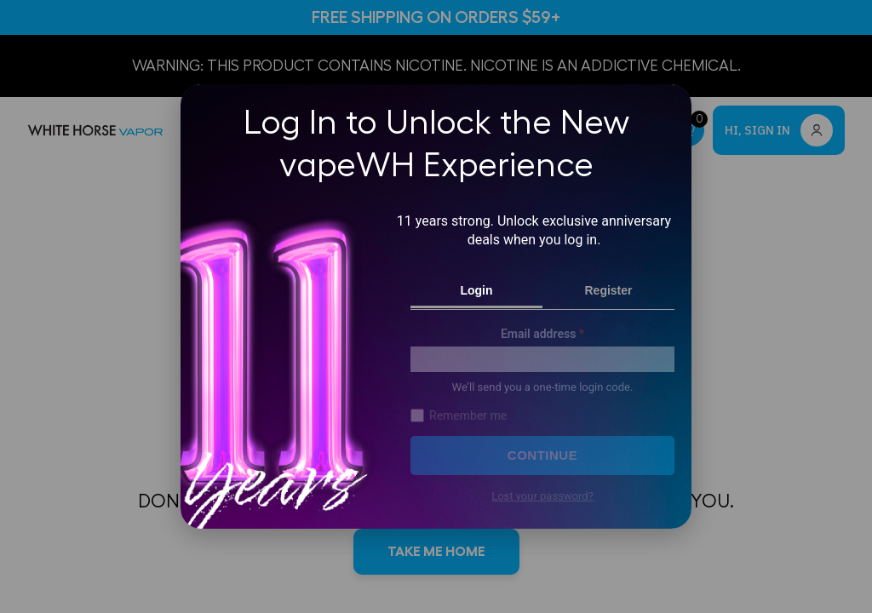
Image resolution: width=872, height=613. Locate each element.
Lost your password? (542, 496)
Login (476, 290)
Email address (542, 334)
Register (608, 290)
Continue (542, 455)
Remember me (458, 415)
